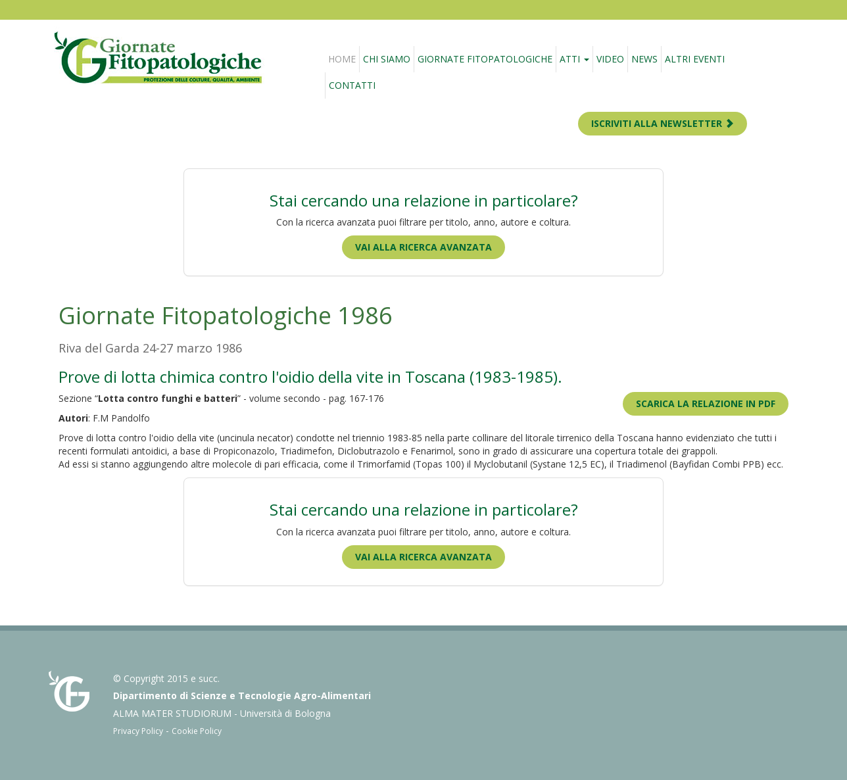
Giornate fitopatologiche (485, 59)
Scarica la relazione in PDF (705, 403)
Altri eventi (695, 59)
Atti (574, 59)
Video (610, 59)
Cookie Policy (197, 731)
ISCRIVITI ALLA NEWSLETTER (662, 123)
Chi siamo (386, 59)
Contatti (352, 85)
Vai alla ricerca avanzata (423, 247)
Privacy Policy (138, 731)
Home (342, 59)
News (644, 59)
